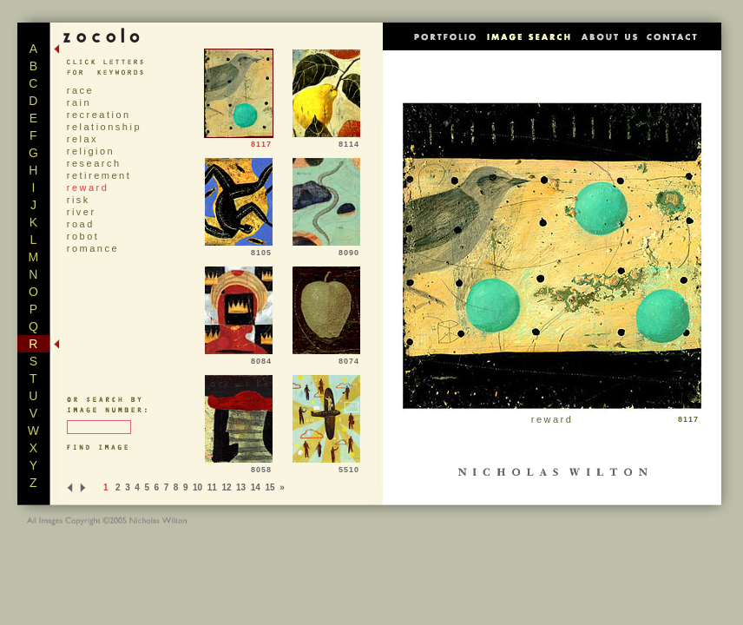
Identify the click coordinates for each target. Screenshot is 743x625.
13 (241, 487)
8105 (238, 249)
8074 (326, 357)
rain (79, 102)
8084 (238, 357)
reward (88, 187)
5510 (326, 466)
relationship (104, 127)
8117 (238, 140)
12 (226, 487)
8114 (326, 140)
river (81, 212)
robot (83, 236)
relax (82, 139)
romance (93, 248)
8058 (238, 466)
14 (255, 487)
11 (212, 487)
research (94, 163)
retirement (99, 175)
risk (78, 199)
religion (91, 151)
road (81, 224)
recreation (99, 114)
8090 (326, 249)
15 (269, 487)
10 (197, 487)
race (80, 90)
